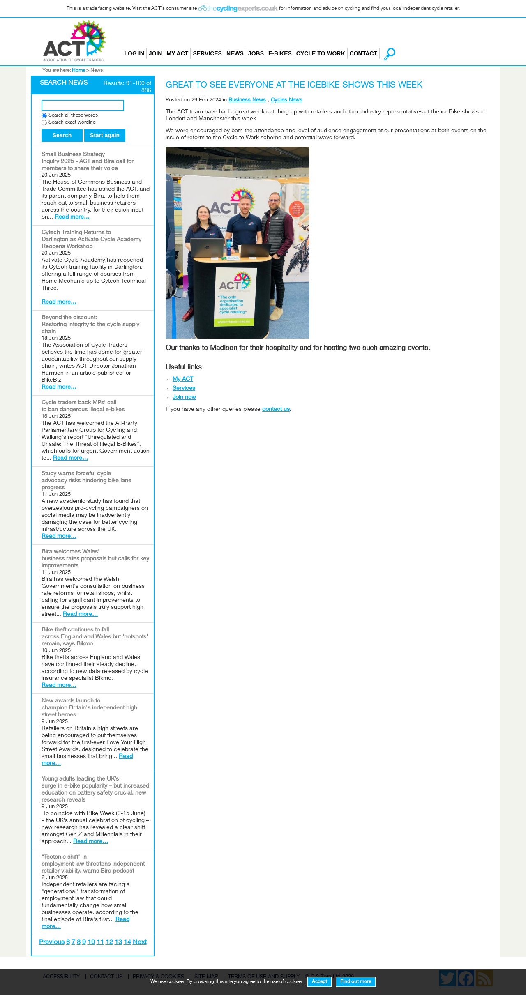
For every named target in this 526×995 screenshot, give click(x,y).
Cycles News (286, 100)
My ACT (177, 53)
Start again (105, 135)
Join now (184, 398)
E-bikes (280, 53)
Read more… (72, 217)
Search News (64, 83)
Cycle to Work (320, 53)
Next (140, 943)
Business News (247, 100)
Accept (319, 981)
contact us (276, 409)
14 (127, 943)
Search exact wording (72, 122)
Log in (134, 53)
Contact (363, 53)
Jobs (256, 53)
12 (109, 943)
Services (207, 53)
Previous (52, 943)
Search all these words (73, 115)
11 (100, 943)
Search (62, 135)
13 (118, 943)
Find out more (355, 981)
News (235, 53)
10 (91, 943)
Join (155, 53)
